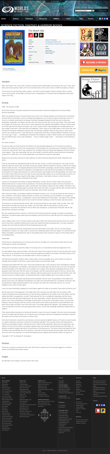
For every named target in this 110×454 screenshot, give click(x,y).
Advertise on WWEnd (81, 408)
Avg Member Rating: (34, 62)
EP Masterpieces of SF (64, 420)
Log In (68, 19)
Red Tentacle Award (6, 423)
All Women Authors (63, 384)
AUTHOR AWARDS (63, 386)
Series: (30, 44)
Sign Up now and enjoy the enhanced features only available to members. (82, 421)
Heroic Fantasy (49, 53)
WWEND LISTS (41, 380)
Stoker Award (5, 411)
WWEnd (56, 19)
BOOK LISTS (23, 380)
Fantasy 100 (22, 394)
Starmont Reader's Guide (64, 397)
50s (20, 411)
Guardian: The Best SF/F (25, 386)
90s (30, 411)
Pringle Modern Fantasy (25, 391)
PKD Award (4, 408)
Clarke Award (5, 409)
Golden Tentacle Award (7, 425)
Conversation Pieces (63, 415)
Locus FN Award (5, 392)
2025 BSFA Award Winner (99, 387)
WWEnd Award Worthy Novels (45, 382)
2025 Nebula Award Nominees (100, 396)
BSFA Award (5, 386)
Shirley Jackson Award (7, 421)
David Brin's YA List (24, 406)
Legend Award (5, 426)
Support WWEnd (80, 407)
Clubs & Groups (79, 394)
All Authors (61, 382)
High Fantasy (48, 50)
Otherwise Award (6, 413)
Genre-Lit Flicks (41, 392)
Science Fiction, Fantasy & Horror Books (31, 25)
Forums (90, 19)
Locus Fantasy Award (7, 391)
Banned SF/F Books (42, 394)
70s (25, 411)
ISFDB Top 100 (23, 396)
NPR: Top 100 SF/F (24, 387)
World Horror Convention (64, 389)
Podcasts (78, 380)
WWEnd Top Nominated (43, 384)
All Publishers (62, 407)
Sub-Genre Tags (33, 52)
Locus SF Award (5, 389)
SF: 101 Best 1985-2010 (25, 392)
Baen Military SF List (24, 408)
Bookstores (78, 389)
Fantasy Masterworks (64, 422)
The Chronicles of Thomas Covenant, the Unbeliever (58, 44)
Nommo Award (5, 430)
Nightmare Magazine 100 (25, 399)
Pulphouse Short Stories (64, 430)
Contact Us (78, 412)
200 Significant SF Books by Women (28, 404)
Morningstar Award (6, 428)
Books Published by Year (43, 403)
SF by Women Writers (25, 413)
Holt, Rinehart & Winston (51, 42)
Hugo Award (5, 382)
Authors (16, 19)
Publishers (29, 19)
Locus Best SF (23, 403)
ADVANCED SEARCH (102, 10)
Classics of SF (23, 382)
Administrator (11, 68)
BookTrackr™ (41, 406)
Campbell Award (5, 401)
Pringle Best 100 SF (24, 389)
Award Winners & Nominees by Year (46, 401)
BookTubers (79, 382)
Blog (81, 19)
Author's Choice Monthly (64, 429)
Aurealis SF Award (6, 414)
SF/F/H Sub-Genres (80, 391)
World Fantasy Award (7, 403)
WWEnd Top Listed (42, 386)
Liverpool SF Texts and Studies (66, 427)
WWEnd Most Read (42, 387)
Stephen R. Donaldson (51, 40)
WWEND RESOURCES (43, 399)
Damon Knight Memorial (64, 387)
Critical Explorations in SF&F (65, 419)
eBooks (77, 387)
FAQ (77, 410)
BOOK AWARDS (6, 380)
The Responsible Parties (81, 403)
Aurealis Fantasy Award (7, 416)
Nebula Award (5, 384)
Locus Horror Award (6, 396)
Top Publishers (62, 405)
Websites (78, 392)
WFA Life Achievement (64, 391)
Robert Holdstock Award (7, 399)
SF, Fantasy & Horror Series (44, 404)
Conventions (79, 386)
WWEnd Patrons (80, 405)
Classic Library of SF (63, 417)
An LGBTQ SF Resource (43, 396)
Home (43, 450)
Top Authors (61, 380)
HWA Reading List (24, 401)
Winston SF (61, 432)
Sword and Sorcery (50, 52)
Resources (43, 19)
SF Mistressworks (24, 384)
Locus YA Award (5, 394)
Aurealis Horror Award (7, 418)
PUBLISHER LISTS (63, 410)
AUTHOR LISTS (62, 396)
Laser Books (61, 425)
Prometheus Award (6, 404)
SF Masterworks (62, 424)
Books (3, 19)
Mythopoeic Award (6, 387)
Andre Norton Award (6, 420)
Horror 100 (22, 397)
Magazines (78, 384)
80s (28, 411)
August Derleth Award (7, 397)
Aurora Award (5, 406)
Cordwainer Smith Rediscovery (66, 392)
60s (23, 411)
